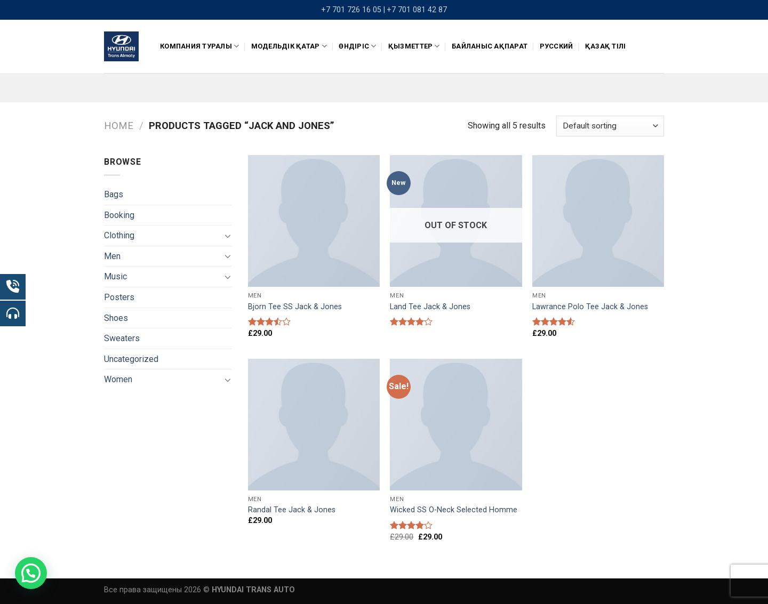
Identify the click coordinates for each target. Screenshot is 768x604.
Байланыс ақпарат (489, 46)
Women (118, 379)
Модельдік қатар (289, 46)
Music (115, 276)
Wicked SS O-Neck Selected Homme (453, 509)
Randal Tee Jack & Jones (291, 509)
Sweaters (122, 338)
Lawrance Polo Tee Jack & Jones (590, 306)
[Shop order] (610, 126)
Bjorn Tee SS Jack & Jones (295, 306)
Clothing (119, 235)
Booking (119, 215)
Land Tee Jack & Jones (430, 306)
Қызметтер (414, 46)
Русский (556, 46)
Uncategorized (131, 359)
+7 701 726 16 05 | (353, 9)
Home (118, 125)
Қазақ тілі (605, 46)
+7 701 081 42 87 (417, 9)
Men (112, 256)
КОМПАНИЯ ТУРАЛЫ (199, 46)
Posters (119, 297)
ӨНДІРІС (357, 46)
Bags (113, 194)
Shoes (116, 318)
